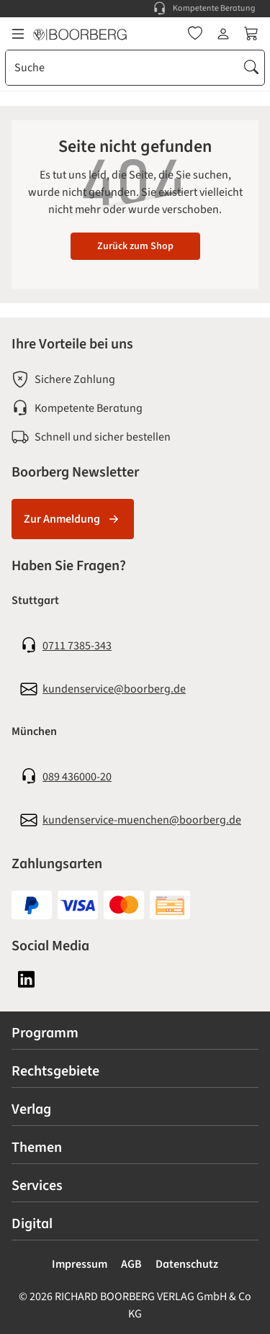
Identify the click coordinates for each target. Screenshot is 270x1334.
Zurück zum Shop (135, 246)
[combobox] (122, 67)
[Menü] (18, 34)
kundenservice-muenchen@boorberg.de (141, 820)
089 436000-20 (77, 777)
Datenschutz (187, 1264)
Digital (32, 1224)
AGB (131, 1264)
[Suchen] (251, 67)
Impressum (79, 1264)
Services (37, 1186)
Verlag (31, 1109)
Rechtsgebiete (55, 1071)
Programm (45, 1033)
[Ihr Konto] (223, 34)
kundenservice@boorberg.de (114, 689)
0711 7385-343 (77, 646)
